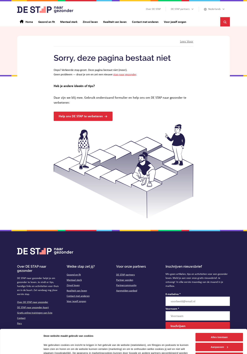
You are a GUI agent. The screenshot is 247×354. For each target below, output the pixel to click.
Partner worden (124, 280)
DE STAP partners (125, 274)
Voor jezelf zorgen (76, 301)
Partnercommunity (126, 285)
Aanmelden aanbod (126, 290)
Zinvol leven (73, 285)
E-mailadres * (173, 294)
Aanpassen (219, 324)
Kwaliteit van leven (77, 290)
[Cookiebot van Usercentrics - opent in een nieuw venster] (21, 347)
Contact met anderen (78, 296)
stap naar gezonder (124, 74)
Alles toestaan (219, 314)
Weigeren (219, 334)
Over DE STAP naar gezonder (32, 302)
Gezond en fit (74, 274)
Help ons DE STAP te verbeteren (81, 116)
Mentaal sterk (74, 280)
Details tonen (51, 347)
